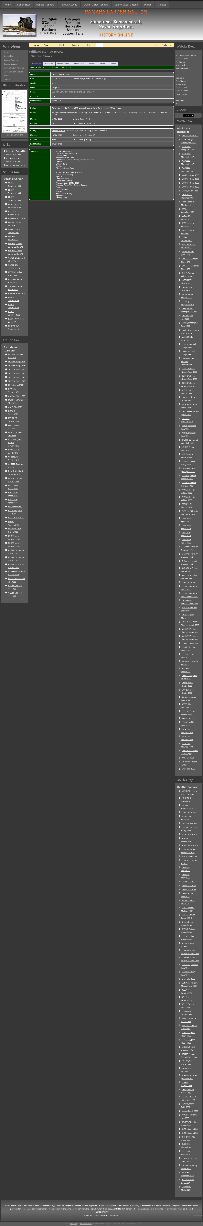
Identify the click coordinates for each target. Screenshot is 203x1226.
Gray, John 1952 (188, 769)
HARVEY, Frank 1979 (16, 293)
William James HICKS (60, 108)
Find (61, 45)
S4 (60, 151)
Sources (54, 67)
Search (47, 45)
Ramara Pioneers (45, 5)
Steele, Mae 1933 (189, 881)
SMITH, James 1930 (190, 856)
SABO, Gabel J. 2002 (190, 1129)
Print (156, 45)
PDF (70, 67)
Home (8, 5)
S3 (60, 172)
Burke (75, 96)
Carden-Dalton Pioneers (96, 5)
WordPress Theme (86, 1224)
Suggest (112, 64)
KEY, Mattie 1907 (15, 506)
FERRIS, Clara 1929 (189, 834)
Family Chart (91, 123)
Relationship (78, 64)
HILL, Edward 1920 (16, 517)
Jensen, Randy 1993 (190, 1111)
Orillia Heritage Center (15, 165)
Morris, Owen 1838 (190, 190)
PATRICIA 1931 (188, 758)
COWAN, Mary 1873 (16, 396)
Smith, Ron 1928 (189, 718)
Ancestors (49, 64)
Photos (147, 5)
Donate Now (23, 5)
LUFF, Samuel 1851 (16, 385)
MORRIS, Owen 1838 (190, 175)
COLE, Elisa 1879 (15, 407)
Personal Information (38, 67)
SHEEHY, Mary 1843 (16, 361)
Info (89, 45)
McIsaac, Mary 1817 (190, 135)
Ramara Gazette (68, 5)
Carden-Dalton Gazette (126, 5)
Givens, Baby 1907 (189, 582)
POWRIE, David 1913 (190, 643)
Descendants (63, 64)
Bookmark (166, 45)
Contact (162, 5)
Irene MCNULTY (58, 131)
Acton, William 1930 (190, 845)
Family (102, 64)
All (63, 67)
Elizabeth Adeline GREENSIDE (64, 112)
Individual (36, 64)
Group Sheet (78, 123)
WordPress (73, 1224)
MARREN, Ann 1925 (16, 218)
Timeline (91, 64)
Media (75, 45)
